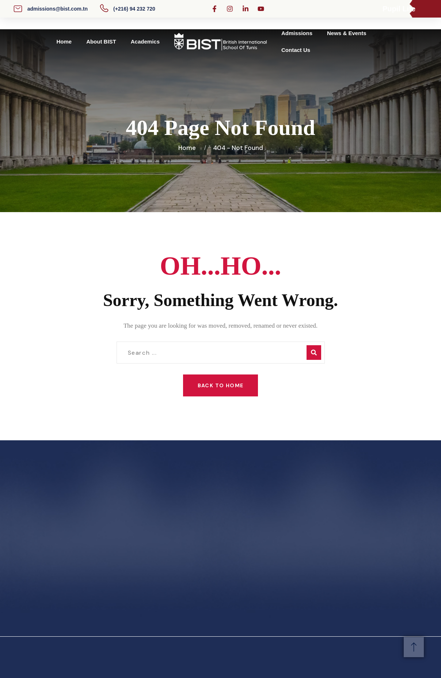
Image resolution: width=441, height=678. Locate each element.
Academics (145, 41)
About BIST (101, 41)
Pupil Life (399, 9)
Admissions (296, 33)
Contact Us (295, 50)
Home (64, 41)
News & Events (346, 33)
